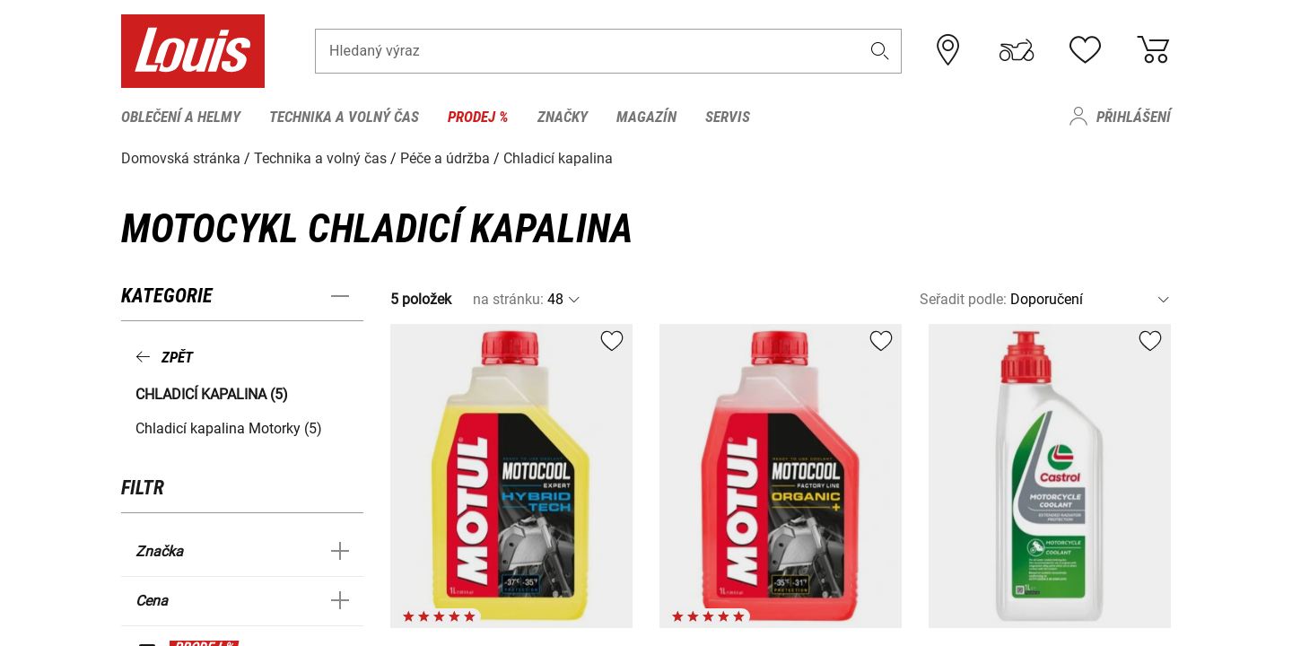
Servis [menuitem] (727, 117)
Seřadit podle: (963, 299)
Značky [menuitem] (562, 117)
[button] (880, 51)
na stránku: (508, 299)
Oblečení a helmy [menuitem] (180, 117)
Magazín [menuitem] (646, 117)
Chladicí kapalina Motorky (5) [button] (228, 428)
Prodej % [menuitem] (478, 117)
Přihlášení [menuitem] (1133, 117)
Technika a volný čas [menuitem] (344, 117)
